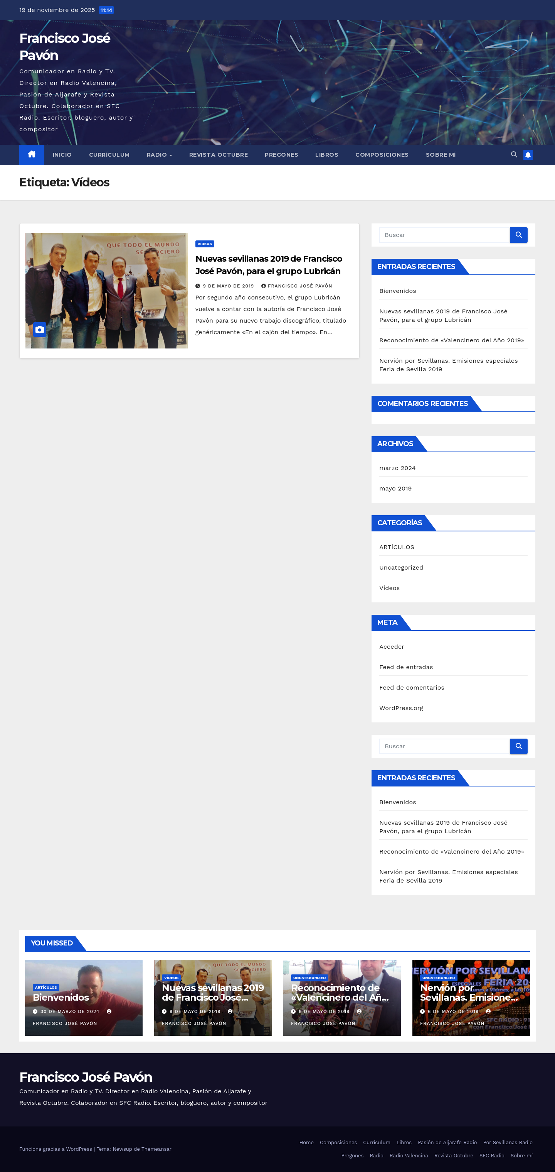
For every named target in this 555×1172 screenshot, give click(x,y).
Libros (326, 154)
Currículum (109, 154)
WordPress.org (401, 708)
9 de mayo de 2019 (229, 286)
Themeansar (156, 1149)
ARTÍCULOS (396, 547)
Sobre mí (441, 154)
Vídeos (205, 244)
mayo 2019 (395, 488)
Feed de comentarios (411, 687)
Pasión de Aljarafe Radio (447, 1142)
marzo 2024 (397, 468)
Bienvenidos (397, 290)
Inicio (62, 154)
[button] (514, 154)
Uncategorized (401, 567)
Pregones (281, 154)
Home (306, 1142)
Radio (158, 154)
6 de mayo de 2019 (325, 1011)
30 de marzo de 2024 (70, 1011)
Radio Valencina (409, 1155)
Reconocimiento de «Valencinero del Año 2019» (451, 340)
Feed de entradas (406, 667)
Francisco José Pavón (296, 286)
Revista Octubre (218, 154)
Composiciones (382, 154)
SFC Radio (492, 1155)
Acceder (391, 646)
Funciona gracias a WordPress (56, 1149)
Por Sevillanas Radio (508, 1142)
